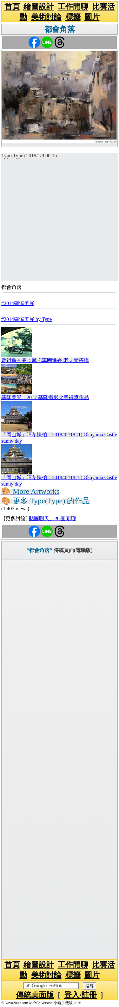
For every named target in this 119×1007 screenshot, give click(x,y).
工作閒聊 (73, 7)
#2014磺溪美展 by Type (26, 319)
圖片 (92, 17)
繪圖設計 (38, 7)
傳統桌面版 (35, 995)
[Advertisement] (59, 221)
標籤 (73, 17)
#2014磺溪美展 (17, 303)
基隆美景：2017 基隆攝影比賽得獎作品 (45, 397)
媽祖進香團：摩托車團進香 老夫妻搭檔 (45, 360)
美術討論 (46, 17)
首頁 (12, 7)
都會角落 (59, 29)
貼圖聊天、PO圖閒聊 (52, 518)
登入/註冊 (80, 995)
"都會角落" (39, 550)
